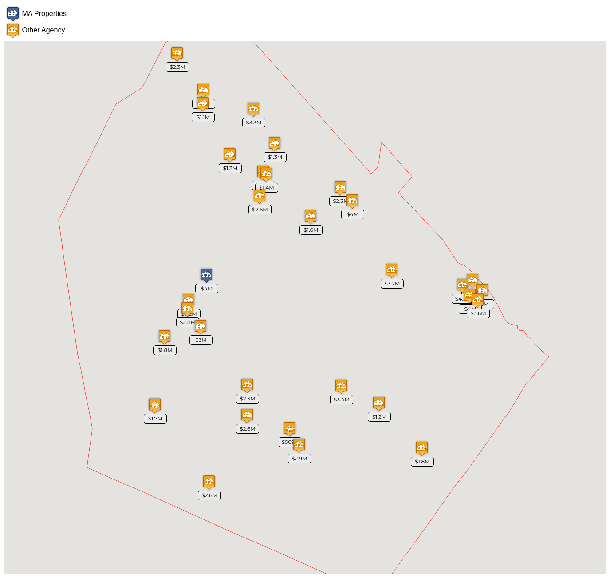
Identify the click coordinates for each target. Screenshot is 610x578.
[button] (352, 201)
